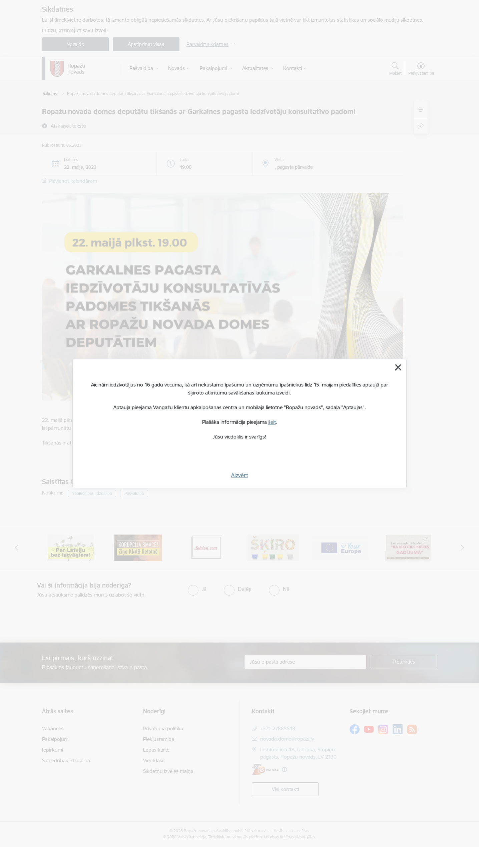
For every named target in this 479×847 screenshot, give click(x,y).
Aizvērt (239, 475)
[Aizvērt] (398, 367)
